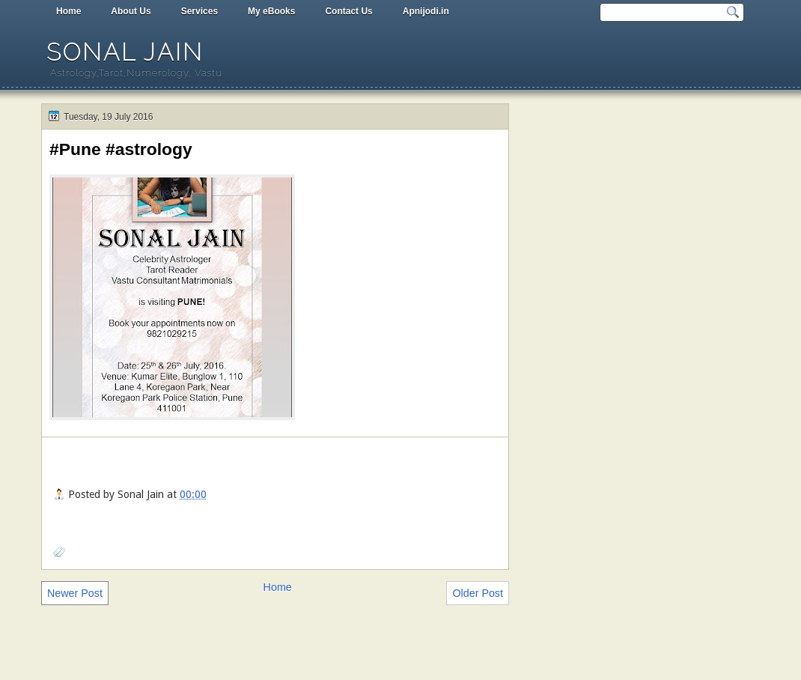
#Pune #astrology (120, 149)
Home (68, 11)
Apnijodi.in (426, 11)
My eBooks (271, 11)
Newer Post (75, 593)
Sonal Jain (125, 52)
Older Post (477, 593)
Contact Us (348, 11)
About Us (130, 11)
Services (199, 11)
